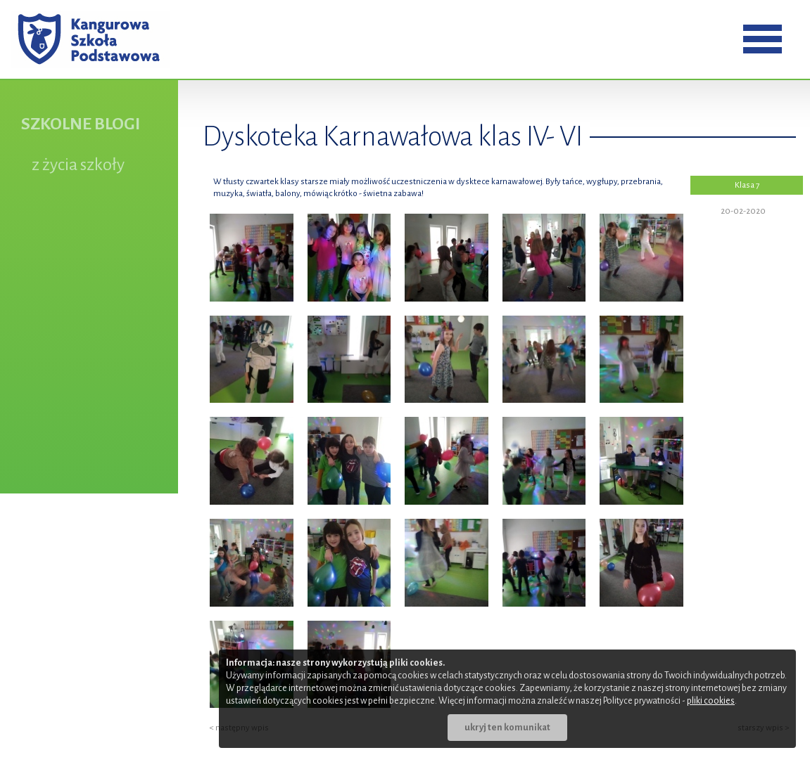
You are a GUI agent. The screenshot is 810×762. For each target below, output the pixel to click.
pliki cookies (711, 701)
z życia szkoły (78, 164)
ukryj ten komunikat (507, 727)
